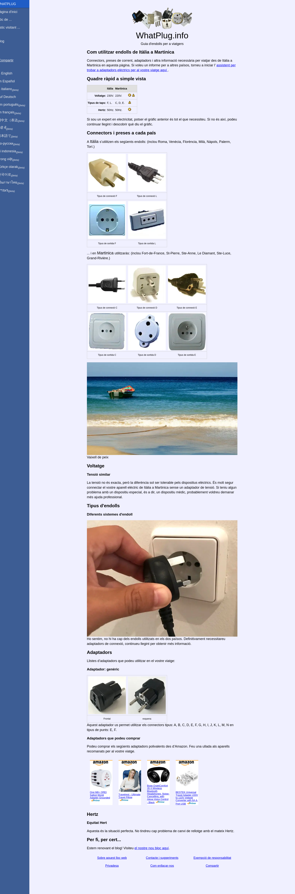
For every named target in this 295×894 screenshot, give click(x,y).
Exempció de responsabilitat (214, 857)
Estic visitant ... (13, 27)
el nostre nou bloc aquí (154, 848)
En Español (10, 81)
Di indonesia (14, 151)
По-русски (13, 144)
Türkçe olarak (15, 167)
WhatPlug (11, 4)
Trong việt (13, 159)
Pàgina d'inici (12, 12)
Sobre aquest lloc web (114, 857)
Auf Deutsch (11, 97)
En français (14, 112)
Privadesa (114, 865)
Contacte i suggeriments (164, 857)
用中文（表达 (15, 120)
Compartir (214, 865)
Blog (5, 41)
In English (9, 73)
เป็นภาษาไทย (15, 182)
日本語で (12, 136)
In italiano (12, 89)
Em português (16, 105)
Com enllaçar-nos (164, 865)
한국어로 (12, 175)
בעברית (10, 190)
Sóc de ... (9, 19)
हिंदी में (9, 128)
